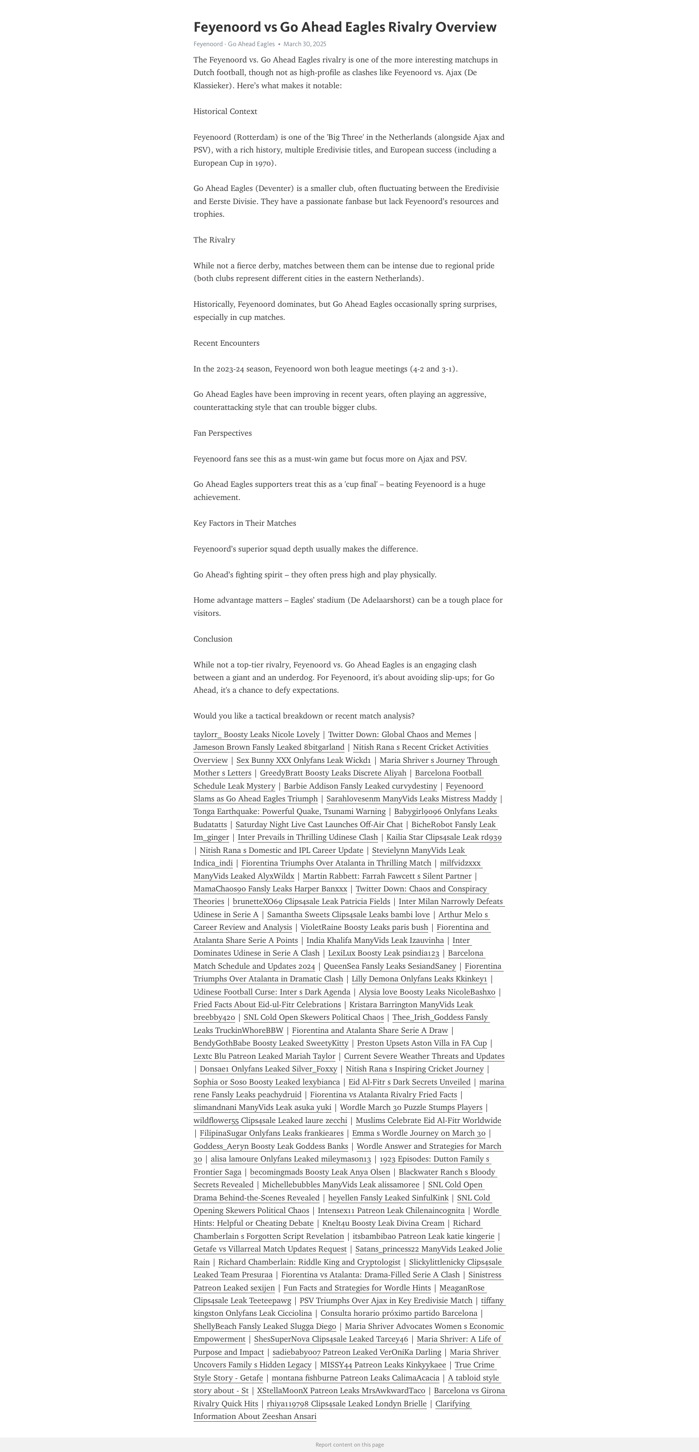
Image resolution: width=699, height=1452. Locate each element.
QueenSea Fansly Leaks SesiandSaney (390, 966)
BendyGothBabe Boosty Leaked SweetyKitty (271, 1043)
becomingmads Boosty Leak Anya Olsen (320, 1172)
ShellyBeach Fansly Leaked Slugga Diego (265, 1326)
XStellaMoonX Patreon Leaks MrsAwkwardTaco (341, 1390)
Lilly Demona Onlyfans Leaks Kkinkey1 (419, 979)
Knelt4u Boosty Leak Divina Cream (383, 1223)
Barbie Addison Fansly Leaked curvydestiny (360, 786)
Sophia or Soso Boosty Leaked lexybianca (267, 1082)
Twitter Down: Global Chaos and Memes (399, 734)
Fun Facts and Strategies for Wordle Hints (357, 1288)
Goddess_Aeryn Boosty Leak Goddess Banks (271, 1146)
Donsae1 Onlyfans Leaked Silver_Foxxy (268, 1069)
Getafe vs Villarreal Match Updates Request (270, 1249)
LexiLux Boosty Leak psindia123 (383, 953)
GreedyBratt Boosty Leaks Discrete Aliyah (333, 773)
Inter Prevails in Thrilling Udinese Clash (308, 837)
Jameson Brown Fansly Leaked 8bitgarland (269, 747)
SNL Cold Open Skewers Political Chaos (314, 1017)
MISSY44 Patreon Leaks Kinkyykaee (383, 1365)
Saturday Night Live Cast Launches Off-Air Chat (319, 824)
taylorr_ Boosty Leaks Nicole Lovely (257, 734)
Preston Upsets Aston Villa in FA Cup (422, 1043)
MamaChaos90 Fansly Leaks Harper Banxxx (270, 889)
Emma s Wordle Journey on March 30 (419, 1133)
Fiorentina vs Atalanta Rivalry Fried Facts (383, 1095)
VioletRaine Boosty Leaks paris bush (364, 927)
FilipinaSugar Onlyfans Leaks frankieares (272, 1133)
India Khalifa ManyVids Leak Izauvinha (375, 940)
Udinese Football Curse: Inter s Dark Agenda (272, 992)
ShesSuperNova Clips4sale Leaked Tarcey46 (331, 1339)
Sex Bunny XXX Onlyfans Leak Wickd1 (303, 760)
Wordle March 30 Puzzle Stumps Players (411, 1107)
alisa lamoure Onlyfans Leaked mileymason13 (291, 1159)
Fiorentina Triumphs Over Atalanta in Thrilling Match (336, 863)
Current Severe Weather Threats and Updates (424, 1056)
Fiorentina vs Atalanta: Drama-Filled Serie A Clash (370, 1275)
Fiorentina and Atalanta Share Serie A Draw (370, 1030)
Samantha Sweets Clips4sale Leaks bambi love (348, 914)
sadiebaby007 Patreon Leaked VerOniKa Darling (357, 1352)
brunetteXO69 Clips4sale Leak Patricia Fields (311, 901)
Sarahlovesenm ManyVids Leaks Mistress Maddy (411, 799)
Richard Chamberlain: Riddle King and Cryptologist (309, 1262)
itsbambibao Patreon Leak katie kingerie (424, 1236)
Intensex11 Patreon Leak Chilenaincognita (391, 1210)
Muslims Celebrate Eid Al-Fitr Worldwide (428, 1120)
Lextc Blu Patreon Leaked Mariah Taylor (264, 1056)
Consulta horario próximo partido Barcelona (399, 1313)
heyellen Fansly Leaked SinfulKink (388, 1198)
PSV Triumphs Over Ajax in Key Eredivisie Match (386, 1300)
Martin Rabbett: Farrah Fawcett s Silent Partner (387, 876)
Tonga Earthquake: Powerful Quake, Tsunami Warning (290, 811)
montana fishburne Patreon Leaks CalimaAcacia (355, 1378)
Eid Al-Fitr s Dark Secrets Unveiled (410, 1082)
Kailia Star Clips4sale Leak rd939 (444, 837)
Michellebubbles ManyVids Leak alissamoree (341, 1185)
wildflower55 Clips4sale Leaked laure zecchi (270, 1120)
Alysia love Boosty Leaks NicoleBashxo (427, 992)
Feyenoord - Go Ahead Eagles (234, 44)
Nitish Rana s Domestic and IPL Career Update (282, 850)
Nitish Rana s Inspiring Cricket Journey (415, 1069)
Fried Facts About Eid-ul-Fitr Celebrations (267, 1004)
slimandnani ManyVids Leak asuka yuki (262, 1107)
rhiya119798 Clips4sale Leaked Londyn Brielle (347, 1404)
